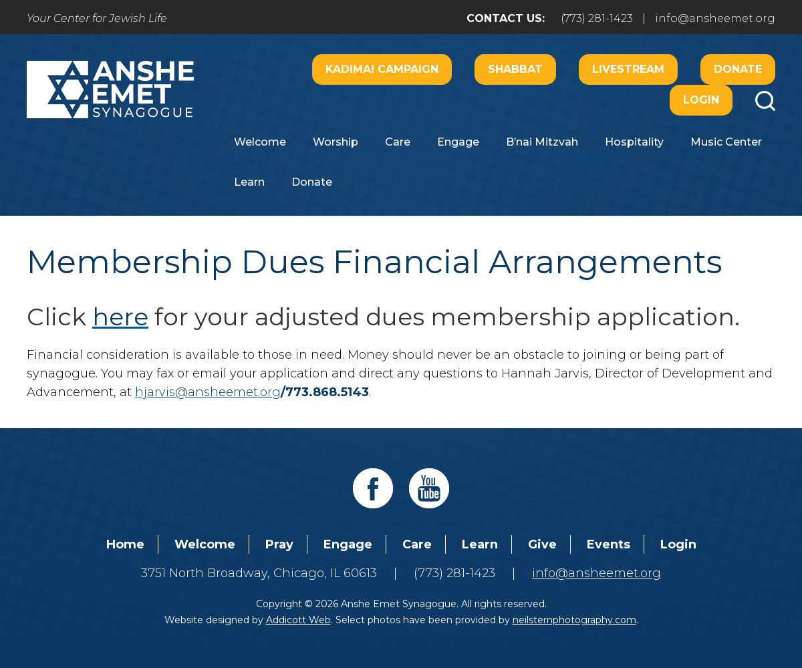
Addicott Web (298, 620)
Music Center (726, 142)
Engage (458, 142)
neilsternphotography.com (574, 620)
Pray (279, 544)
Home (125, 544)
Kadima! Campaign (381, 69)
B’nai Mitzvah (542, 142)
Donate (738, 69)
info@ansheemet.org (715, 18)
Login (701, 100)
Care (397, 142)
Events (608, 544)
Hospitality (634, 142)
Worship (335, 142)
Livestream (628, 69)
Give (542, 544)
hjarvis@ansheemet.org (208, 392)
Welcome (260, 142)
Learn (249, 182)
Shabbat (515, 69)
